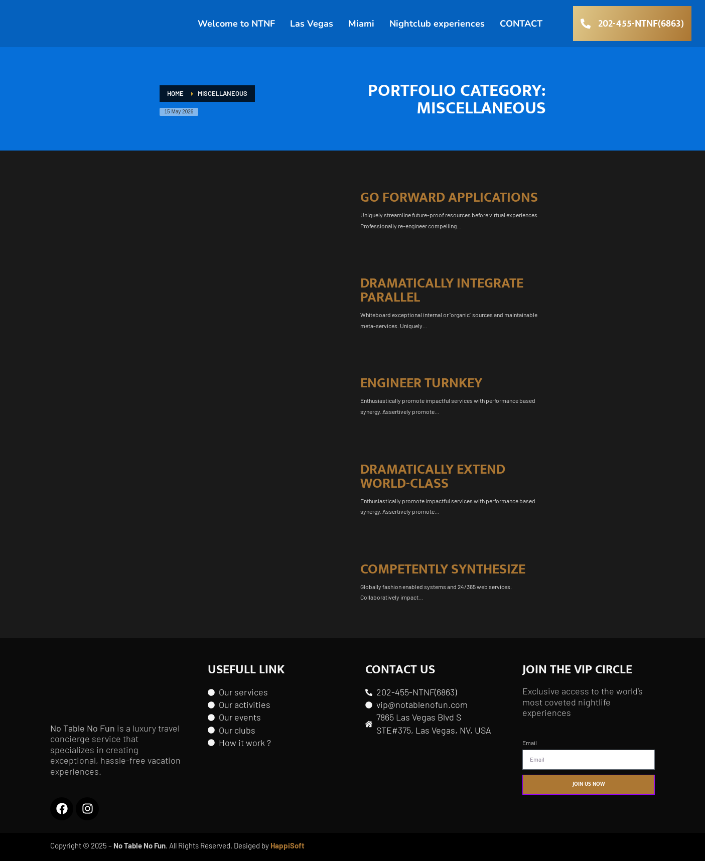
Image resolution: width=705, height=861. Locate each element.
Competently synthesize (442, 569)
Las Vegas (311, 27)
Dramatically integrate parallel (441, 290)
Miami (361, 27)
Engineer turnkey (421, 383)
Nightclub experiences (437, 27)
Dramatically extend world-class (432, 476)
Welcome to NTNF (236, 27)
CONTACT (521, 27)
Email (529, 742)
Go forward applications (449, 197)
